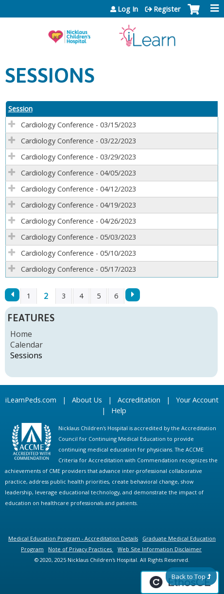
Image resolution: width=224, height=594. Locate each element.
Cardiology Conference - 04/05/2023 (78, 172)
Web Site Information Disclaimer (160, 549)
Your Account (197, 399)
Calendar (26, 344)
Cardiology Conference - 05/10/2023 (78, 253)
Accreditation (139, 399)
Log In (128, 9)
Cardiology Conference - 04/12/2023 (78, 188)
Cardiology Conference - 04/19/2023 (78, 205)
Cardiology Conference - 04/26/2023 (78, 221)
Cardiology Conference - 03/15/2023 (78, 124)
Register (167, 9)
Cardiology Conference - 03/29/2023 (78, 156)
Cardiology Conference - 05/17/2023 (78, 269)
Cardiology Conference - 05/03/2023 (78, 237)
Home (21, 334)
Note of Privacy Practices (80, 549)
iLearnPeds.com (30, 399)
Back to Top (189, 576)
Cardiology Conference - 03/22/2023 (78, 140)
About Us (87, 399)
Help (118, 410)
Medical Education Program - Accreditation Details (73, 538)
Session (20, 108)
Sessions (26, 355)
